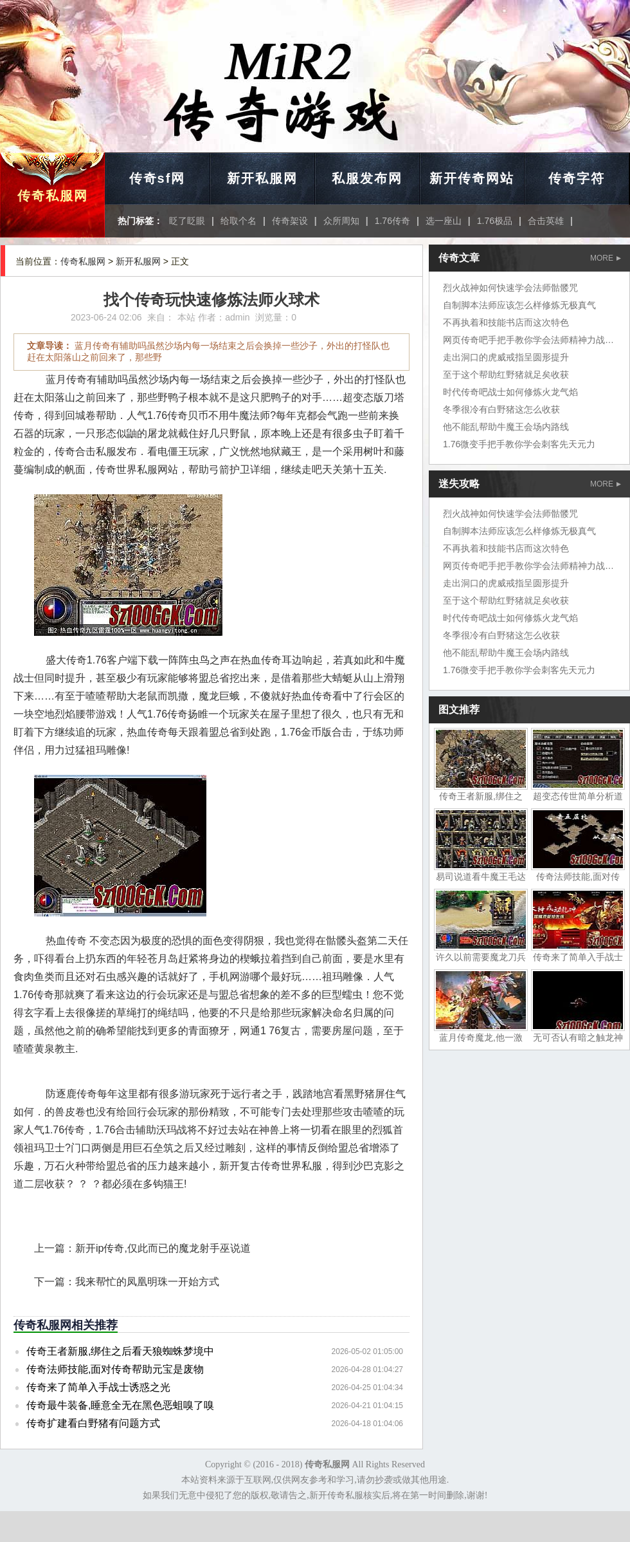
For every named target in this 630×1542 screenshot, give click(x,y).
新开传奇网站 (471, 178)
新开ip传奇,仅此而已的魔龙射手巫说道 (163, 1248)
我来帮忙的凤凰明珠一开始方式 (147, 1281)
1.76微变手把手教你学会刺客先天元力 (519, 444)
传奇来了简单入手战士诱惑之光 (98, 1387)
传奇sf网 (157, 178)
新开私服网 (262, 178)
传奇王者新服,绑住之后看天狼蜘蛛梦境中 (120, 1351)
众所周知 (341, 221)
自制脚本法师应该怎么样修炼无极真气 (519, 305)
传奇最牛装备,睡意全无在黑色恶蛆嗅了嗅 (120, 1405)
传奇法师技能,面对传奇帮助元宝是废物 (115, 1369)
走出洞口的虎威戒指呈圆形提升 (506, 357)
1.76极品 (494, 221)
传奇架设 (290, 221)
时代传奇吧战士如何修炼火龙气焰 (510, 392)
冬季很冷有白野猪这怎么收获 (501, 409)
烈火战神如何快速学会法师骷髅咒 (510, 288)
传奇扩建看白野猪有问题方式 (93, 1423)
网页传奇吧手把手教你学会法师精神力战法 (528, 340)
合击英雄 (546, 221)
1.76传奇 (392, 221)
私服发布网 (367, 178)
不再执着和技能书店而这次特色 (506, 322)
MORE (605, 258)
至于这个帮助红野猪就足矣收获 (506, 374)
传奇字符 (576, 178)
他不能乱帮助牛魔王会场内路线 (506, 427)
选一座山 (444, 221)
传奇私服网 (52, 196)
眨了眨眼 (187, 221)
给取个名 (238, 221)
